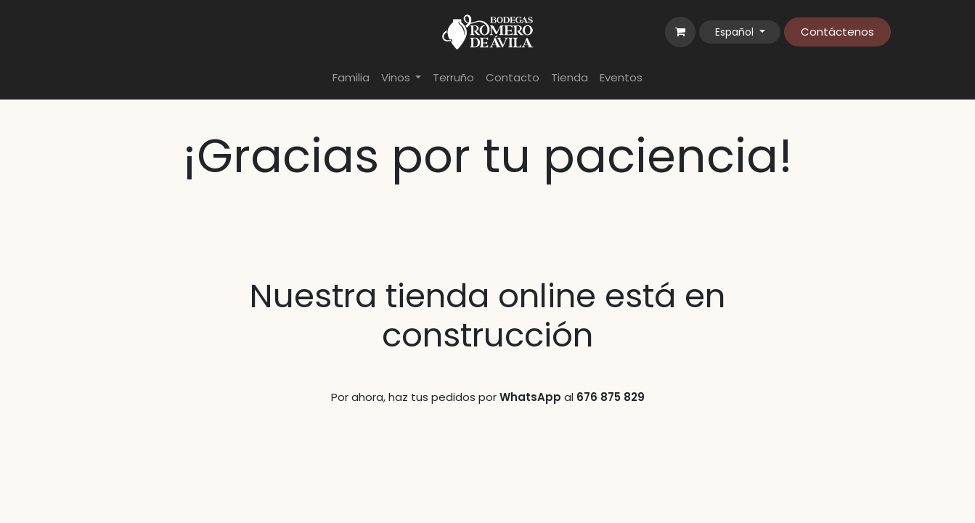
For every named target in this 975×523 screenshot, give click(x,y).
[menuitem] (351, 78)
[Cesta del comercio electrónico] (680, 32)
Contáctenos (837, 31)
